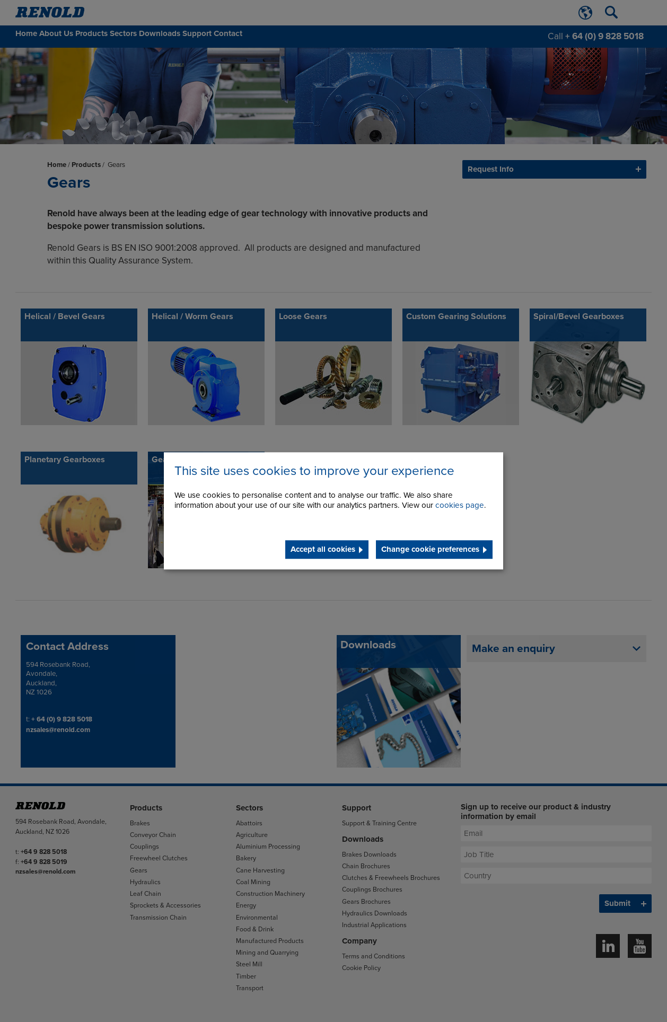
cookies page (459, 505)
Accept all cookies (323, 549)
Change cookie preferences (430, 549)
